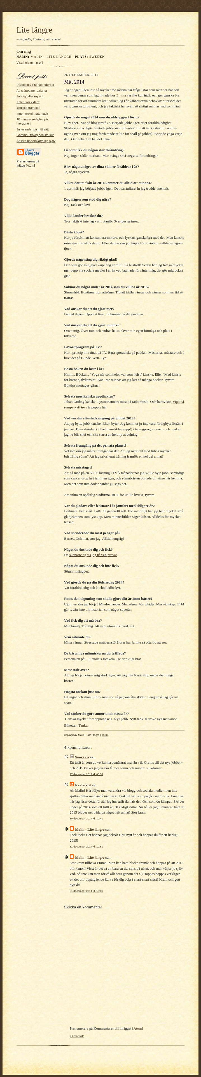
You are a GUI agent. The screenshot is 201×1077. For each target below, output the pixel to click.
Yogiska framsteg (28, 107)
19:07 (105, 734)
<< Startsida (77, 1035)
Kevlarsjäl (83, 785)
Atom (30, 165)
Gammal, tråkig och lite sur (35, 135)
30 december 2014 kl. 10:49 (86, 818)
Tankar (83, 725)
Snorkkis (82, 757)
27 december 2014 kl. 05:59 (86, 774)
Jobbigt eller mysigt (30, 96)
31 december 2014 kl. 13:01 (86, 890)
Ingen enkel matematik (32, 113)
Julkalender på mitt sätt (33, 129)
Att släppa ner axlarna (32, 90)
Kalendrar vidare (28, 102)
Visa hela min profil (30, 62)
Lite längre (34, 29)
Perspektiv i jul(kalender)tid (35, 84)
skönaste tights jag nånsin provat (93, 555)
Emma (121, 95)
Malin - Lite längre (52, 57)
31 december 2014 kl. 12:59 (86, 846)
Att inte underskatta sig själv (36, 141)
